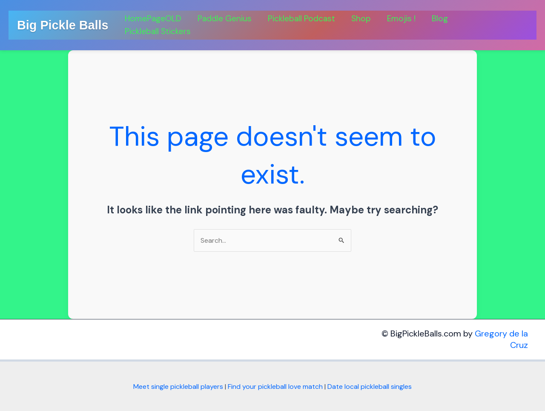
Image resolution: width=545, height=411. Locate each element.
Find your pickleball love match (275, 386)
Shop (361, 18)
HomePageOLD (153, 18)
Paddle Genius (225, 18)
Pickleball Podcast (301, 18)
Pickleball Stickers (158, 31)
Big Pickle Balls (62, 25)
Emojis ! (401, 18)
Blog (440, 18)
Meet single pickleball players (178, 386)
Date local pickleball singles (369, 386)
